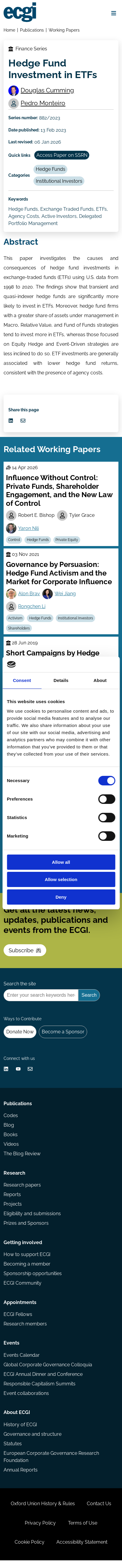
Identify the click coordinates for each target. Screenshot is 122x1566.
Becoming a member (27, 1268)
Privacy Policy (40, 1528)
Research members (25, 1328)
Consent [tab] (22, 680)
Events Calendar (22, 1359)
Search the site (20, 986)
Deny (61, 897)
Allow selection (61, 879)
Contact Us (99, 1509)
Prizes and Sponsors (26, 1227)
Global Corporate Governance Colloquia (48, 1369)
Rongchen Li (32, 608)
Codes (11, 1119)
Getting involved (23, 1246)
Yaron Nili (28, 529)
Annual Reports (21, 1475)
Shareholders (19, 630)
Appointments (20, 1307)
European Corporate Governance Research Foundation (51, 1461)
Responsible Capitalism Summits (39, 1388)
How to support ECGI (27, 1258)
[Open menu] (113, 13)
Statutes (13, 1449)
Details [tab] (61, 680)
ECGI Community (22, 1287)
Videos (11, 1148)
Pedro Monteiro (43, 103)
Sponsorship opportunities (33, 1278)
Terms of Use (82, 1528)
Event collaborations (26, 1398)
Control (14, 541)
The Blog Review (22, 1157)
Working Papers (64, 29)
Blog (9, 1128)
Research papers (22, 1189)
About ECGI (17, 1417)
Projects (13, 1208)
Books (11, 1138)
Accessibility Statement (81, 1548)
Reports (12, 1198)
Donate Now (20, 1035)
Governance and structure (32, 1439)
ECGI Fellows (18, 1319)
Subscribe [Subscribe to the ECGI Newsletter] (25, 953)
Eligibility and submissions (32, 1218)
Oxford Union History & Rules (43, 1509)
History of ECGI (20, 1429)
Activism (15, 620)
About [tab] (100, 680)
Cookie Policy (29, 1548)
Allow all (61, 862)
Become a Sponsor (63, 1035)
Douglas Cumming (47, 90)
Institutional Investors (59, 181)
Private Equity (66, 541)
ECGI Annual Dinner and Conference (43, 1379)
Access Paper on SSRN (61, 155)
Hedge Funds (50, 170)
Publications (32, 29)
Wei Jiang (65, 595)
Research (14, 1177)
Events (11, 1348)
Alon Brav (29, 595)
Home (9, 29)
